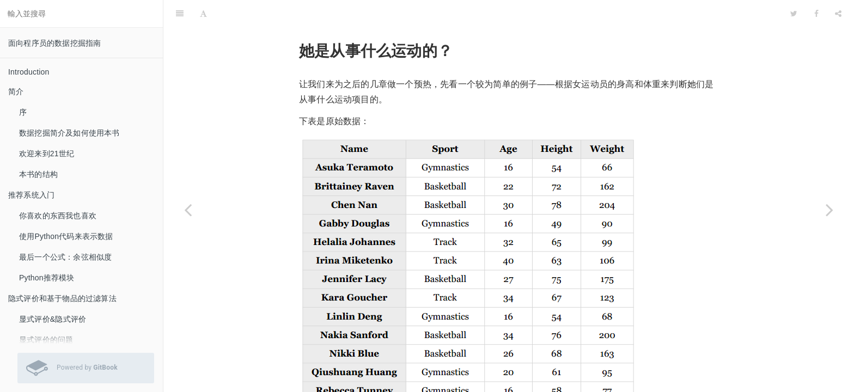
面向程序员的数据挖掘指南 (54, 43)
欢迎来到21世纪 (46, 153)
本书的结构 (38, 174)
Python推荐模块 (47, 277)
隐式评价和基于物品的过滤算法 (62, 298)
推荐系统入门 (31, 195)
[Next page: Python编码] (829, 209)
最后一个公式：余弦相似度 (65, 257)
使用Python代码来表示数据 (66, 236)
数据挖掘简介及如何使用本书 (69, 132)
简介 (15, 91)
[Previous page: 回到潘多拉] (187, 209)
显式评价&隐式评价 (52, 319)
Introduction (29, 72)
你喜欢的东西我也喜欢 (57, 215)
